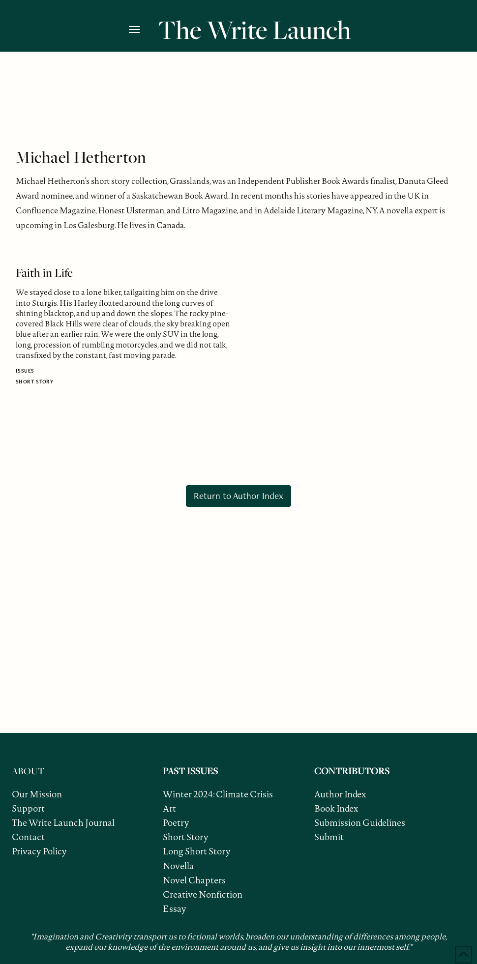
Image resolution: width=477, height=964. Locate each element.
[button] (140, 29)
